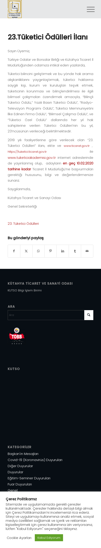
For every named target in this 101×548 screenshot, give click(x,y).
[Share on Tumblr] (75, 251)
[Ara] (51, 315)
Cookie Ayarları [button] (19, 538)
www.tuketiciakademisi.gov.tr (32, 157)
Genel (13, 490)
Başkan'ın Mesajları (23, 453)
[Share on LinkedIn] (63, 251)
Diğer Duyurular (20, 466)
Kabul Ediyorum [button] (49, 538)
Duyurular (15, 472)
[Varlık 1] (42, 9)
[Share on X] (26, 251)
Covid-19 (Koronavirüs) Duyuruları (35, 459)
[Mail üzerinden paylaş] (87, 251)
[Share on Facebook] (14, 251)
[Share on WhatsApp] (39, 251)
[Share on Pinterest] (50, 251)
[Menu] (87, 9)
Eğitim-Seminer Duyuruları (29, 478)
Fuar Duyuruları (20, 484)
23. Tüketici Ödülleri (23, 223)
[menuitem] (87, 9)
